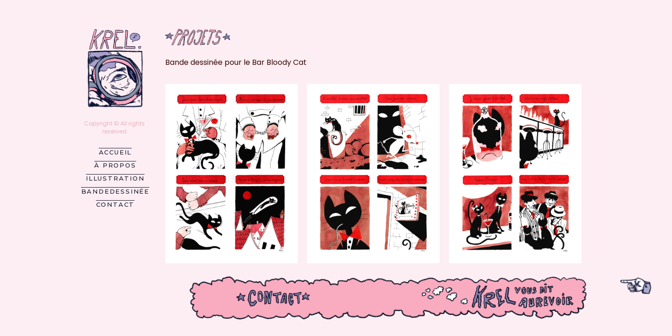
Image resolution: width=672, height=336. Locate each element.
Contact (115, 204)
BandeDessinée (115, 191)
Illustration (115, 178)
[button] (231, 173)
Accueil (115, 152)
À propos (115, 165)
